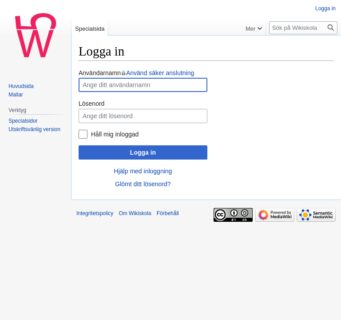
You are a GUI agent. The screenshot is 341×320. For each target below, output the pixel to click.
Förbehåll (168, 213)
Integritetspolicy (94, 213)
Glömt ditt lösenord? (142, 184)
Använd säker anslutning (160, 72)
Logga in (143, 152)
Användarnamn (136, 72)
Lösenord (91, 103)
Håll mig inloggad (115, 134)
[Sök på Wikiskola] (303, 27)
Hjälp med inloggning (143, 171)
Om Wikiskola (135, 213)
